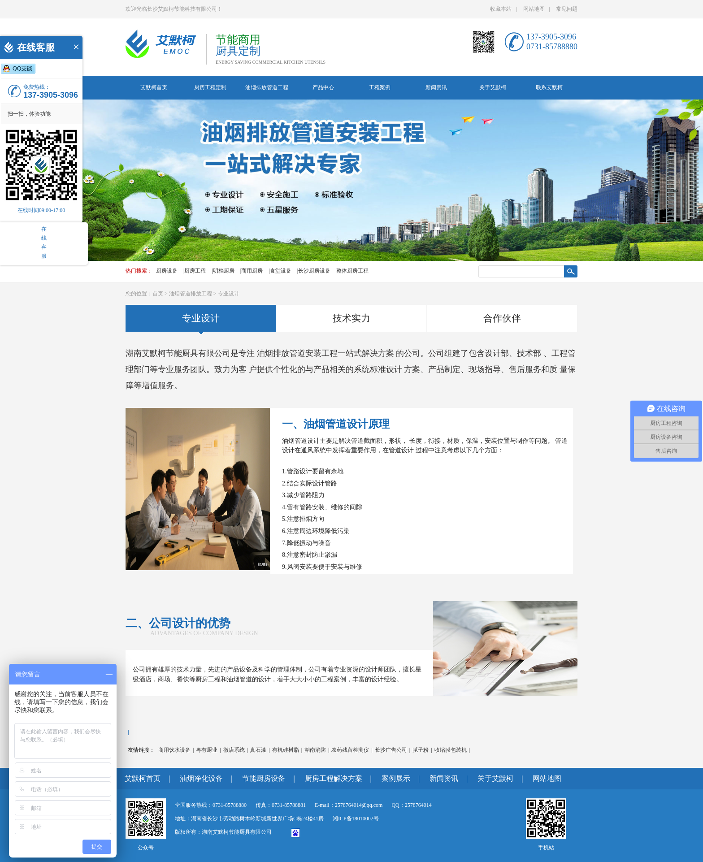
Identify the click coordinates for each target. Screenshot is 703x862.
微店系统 (234, 750)
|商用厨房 (251, 271)
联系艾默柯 (549, 87)
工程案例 (380, 87)
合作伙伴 (502, 318)
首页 (157, 293)
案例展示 (396, 778)
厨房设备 (167, 271)
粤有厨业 (206, 750)
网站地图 (534, 9)
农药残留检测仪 (350, 750)
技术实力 (351, 318)
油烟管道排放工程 (190, 293)
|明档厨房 (223, 271)
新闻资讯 (436, 87)
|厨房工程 (194, 271)
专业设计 (228, 293)
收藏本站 (501, 9)
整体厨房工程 (352, 271)
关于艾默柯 (492, 87)
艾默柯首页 (153, 87)
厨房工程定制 (210, 87)
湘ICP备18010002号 (356, 818)
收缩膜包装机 (450, 750)
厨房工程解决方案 (333, 778)
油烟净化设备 (201, 778)
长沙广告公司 (391, 750)
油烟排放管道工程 (266, 87)
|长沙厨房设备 (313, 271)
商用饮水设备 (174, 750)
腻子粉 (420, 750)
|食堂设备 (280, 271)
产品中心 (323, 87)
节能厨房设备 (263, 778)
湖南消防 (315, 750)
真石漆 (258, 750)
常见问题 (566, 9)
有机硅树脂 (285, 750)
